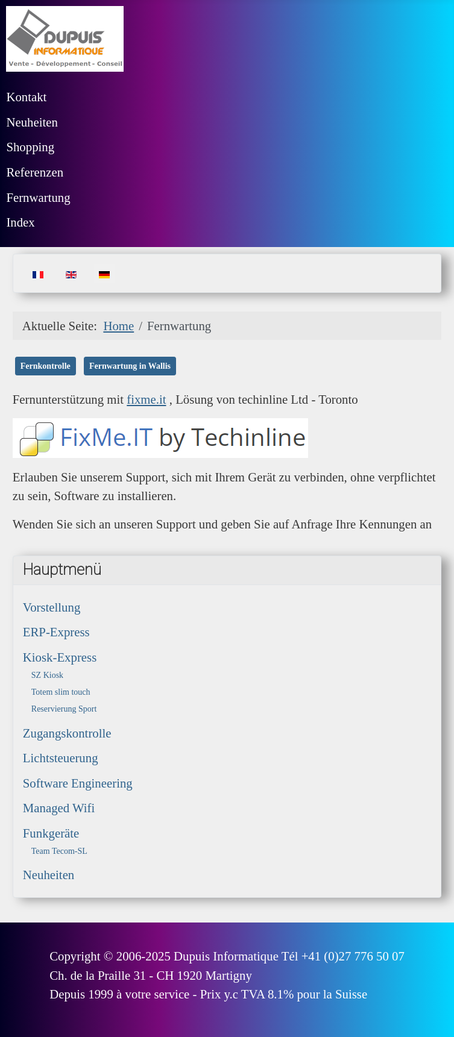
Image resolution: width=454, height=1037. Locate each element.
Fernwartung (38, 197)
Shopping (30, 147)
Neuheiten (31, 122)
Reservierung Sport (63, 708)
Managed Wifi (59, 808)
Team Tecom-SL (59, 851)
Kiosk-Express (59, 657)
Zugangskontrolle (67, 733)
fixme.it (146, 399)
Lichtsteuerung (60, 758)
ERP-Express (56, 632)
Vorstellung (52, 607)
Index (20, 222)
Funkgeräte (51, 833)
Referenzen (34, 172)
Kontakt (26, 97)
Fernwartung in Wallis (130, 366)
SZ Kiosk (47, 675)
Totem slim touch (60, 692)
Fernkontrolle (45, 366)
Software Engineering (78, 783)
